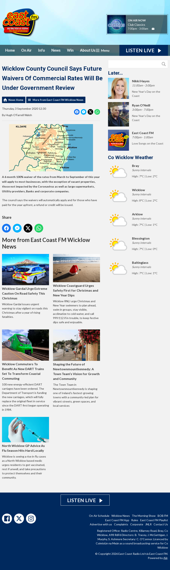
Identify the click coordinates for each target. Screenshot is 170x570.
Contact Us (161, 524)
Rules (134, 520)
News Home (15, 99)
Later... (115, 73)
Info (41, 50)
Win (70, 50)
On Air (26, 50)
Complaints (121, 524)
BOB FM (163, 515)
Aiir (165, 558)
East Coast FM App (117, 520)
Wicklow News (120, 515)
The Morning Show (144, 515)
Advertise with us (101, 524)
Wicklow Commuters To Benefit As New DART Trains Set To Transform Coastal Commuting (25, 354)
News (56, 50)
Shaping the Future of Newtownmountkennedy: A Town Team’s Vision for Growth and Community (76, 354)
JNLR (148, 524)
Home (10, 50)
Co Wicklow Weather (130, 157)
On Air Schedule (99, 515)
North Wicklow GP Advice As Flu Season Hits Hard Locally (25, 434)
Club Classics (136, 24)
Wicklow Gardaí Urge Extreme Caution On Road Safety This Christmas (25, 277)
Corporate (136, 524)
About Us (87, 50)
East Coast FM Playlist (154, 520)
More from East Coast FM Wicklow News (58, 99)
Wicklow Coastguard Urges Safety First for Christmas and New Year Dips (76, 275)
